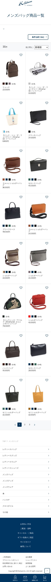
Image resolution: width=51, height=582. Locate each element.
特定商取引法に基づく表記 (12, 563)
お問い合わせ (7, 566)
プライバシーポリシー (11, 560)
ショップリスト (31, 560)
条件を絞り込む (38, 37)
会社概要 (29, 557)
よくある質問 (30, 566)
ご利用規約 (7, 557)
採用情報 (29, 563)
